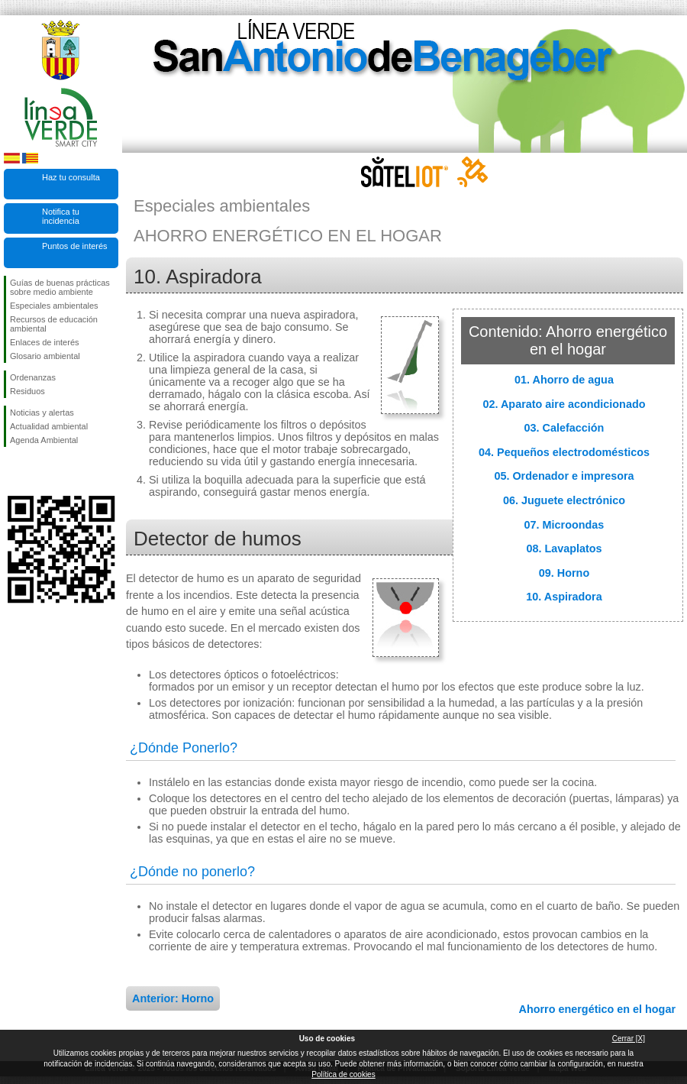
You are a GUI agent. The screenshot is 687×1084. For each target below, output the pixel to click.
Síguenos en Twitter (38, 471)
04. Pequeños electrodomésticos (564, 452)
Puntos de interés (75, 246)
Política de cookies (343, 1074)
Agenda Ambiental (44, 440)
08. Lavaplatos (564, 548)
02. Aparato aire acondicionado (564, 404)
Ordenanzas (33, 377)
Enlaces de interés (44, 342)
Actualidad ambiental (49, 426)
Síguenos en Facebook (13, 471)
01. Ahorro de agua (564, 380)
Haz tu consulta (71, 177)
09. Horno (564, 573)
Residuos (27, 391)
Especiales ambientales (54, 305)
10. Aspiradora (564, 597)
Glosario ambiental (45, 356)
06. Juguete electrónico (564, 500)
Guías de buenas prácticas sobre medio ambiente (60, 287)
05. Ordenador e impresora (564, 476)
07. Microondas (564, 525)
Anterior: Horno (173, 998)
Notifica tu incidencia (60, 216)
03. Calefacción (564, 428)
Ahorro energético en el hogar (597, 1009)
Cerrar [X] (628, 1038)
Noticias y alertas (42, 412)
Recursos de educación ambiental (54, 324)
